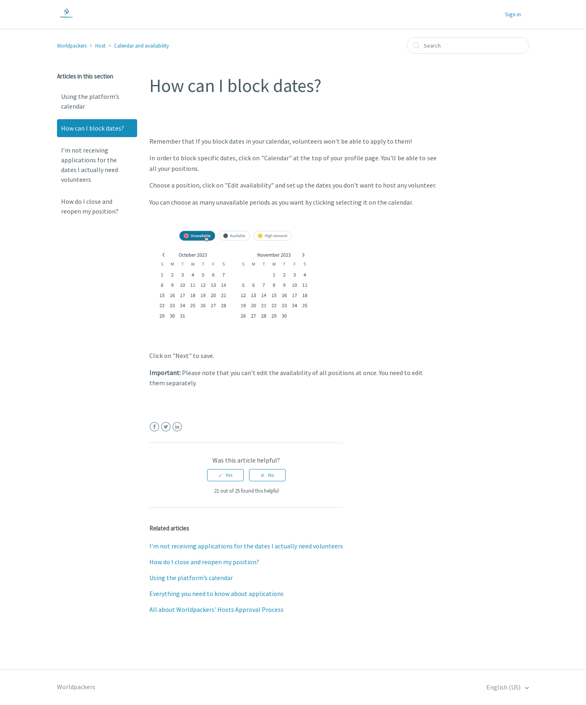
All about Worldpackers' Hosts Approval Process (216, 609)
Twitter (166, 427)
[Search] (468, 45)
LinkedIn (177, 427)
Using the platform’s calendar (90, 101)
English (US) (504, 687)
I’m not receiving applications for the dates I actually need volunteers (89, 164)
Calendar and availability (141, 45)
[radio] (225, 475)
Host (100, 45)
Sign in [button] (513, 14)
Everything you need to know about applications (216, 593)
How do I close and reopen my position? (89, 206)
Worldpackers (72, 45)
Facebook (154, 427)
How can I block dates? (92, 128)
